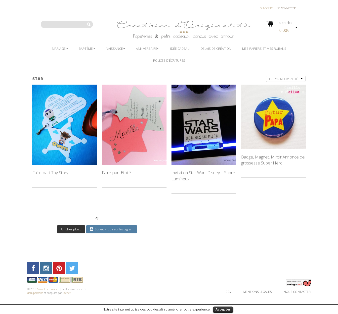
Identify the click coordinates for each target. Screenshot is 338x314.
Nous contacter (297, 292)
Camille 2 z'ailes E (48, 289)
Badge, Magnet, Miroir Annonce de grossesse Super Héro (273, 160)
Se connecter (287, 8)
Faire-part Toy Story (50, 172)
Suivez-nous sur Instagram (111, 229)
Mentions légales (257, 292)
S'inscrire (266, 8)
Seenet (67, 293)
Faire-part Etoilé (116, 172)
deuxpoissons (35, 293)
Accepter (223, 309)
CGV (228, 292)
